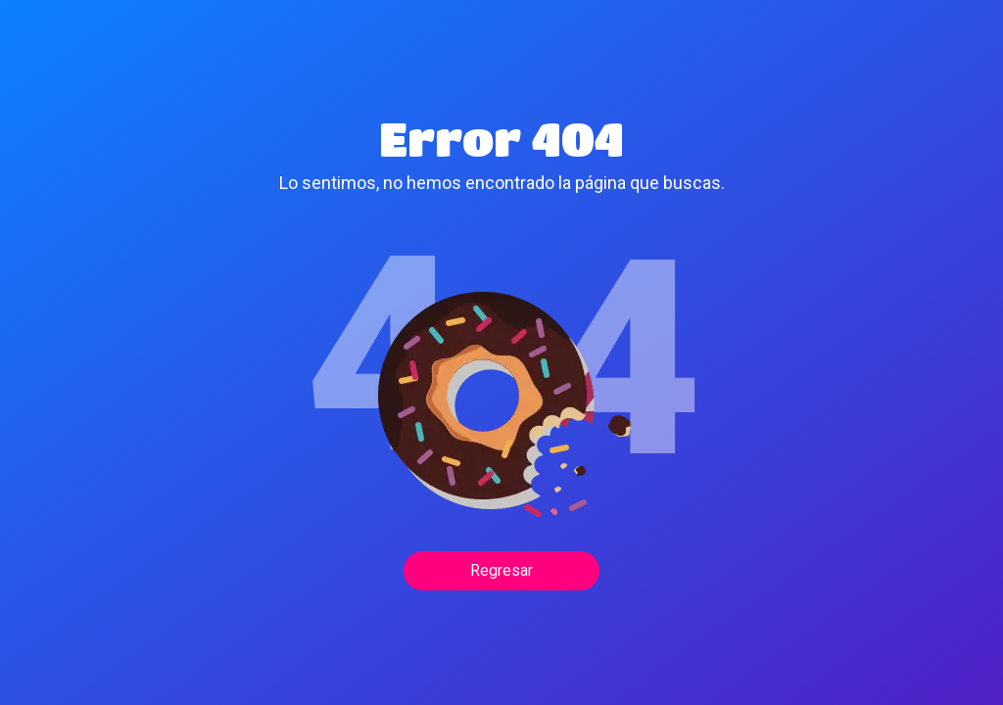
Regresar (501, 570)
